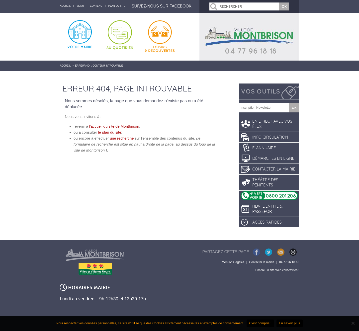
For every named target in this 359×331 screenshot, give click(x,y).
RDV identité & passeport (267, 209)
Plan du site (116, 5)
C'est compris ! (260, 323)
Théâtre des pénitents (265, 182)
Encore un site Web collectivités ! (277, 270)
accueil (65, 5)
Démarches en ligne (273, 158)
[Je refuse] (352, 323)
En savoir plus (289, 323)
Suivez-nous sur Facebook (161, 6)
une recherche (122, 138)
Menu (80, 5)
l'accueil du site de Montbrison (114, 126)
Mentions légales (233, 262)
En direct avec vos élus (272, 124)
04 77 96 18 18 (289, 262)
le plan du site (109, 132)
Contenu (96, 5)
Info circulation (270, 137)
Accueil (65, 65)
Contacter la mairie (273, 168)
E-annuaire (264, 147)
